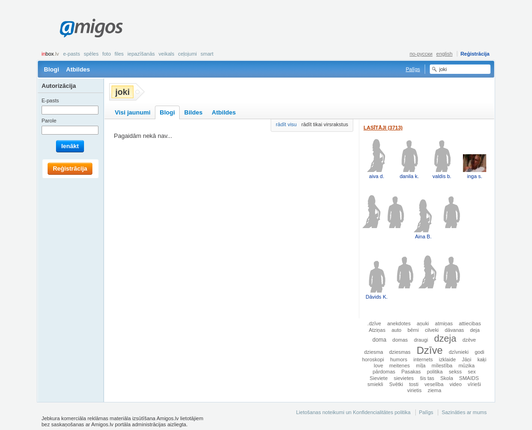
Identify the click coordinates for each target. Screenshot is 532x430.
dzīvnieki (459, 352)
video (455, 384)
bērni (413, 330)
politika (435, 371)
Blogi (51, 69)
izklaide (447, 359)
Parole (49, 120)
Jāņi (466, 359)
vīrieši (474, 384)
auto (396, 330)
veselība (434, 384)
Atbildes (78, 69)
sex (472, 371)
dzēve (469, 340)
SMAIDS (469, 378)
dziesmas (400, 352)
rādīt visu (286, 124)
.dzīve (374, 323)
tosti (414, 384)
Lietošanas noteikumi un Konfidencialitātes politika (353, 412)
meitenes (399, 365)
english (444, 54)
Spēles (91, 54)
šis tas (427, 378)
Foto (106, 54)
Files (119, 54)
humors (398, 359)
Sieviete (379, 378)
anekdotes (399, 323)
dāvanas (454, 330)
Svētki (396, 384)
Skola (447, 378)
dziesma (373, 352)
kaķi (481, 359)
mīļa (421, 365)
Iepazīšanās (141, 54)
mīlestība (442, 365)
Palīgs (413, 69)
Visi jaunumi (132, 112)
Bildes (193, 112)
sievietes (404, 378)
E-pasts (71, 54)
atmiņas (444, 323)
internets (423, 359)
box (50, 54)
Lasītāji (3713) (383, 127)
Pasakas (411, 371)
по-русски (421, 54)
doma (379, 340)
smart (207, 54)
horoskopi (373, 359)
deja (475, 330)
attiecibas (470, 323)
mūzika (467, 365)
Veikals (167, 54)
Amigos (91, 28)
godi (479, 352)
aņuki (423, 323)
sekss (455, 371)
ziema (434, 390)
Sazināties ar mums (464, 412)
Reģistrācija (475, 54)
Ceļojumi (187, 54)
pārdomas (384, 371)
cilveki (432, 330)
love (378, 365)
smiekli (375, 384)
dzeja (445, 338)
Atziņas (377, 330)
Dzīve (430, 350)
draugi (421, 340)
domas (400, 340)
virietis (414, 390)
